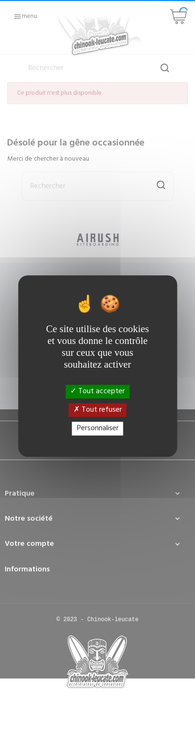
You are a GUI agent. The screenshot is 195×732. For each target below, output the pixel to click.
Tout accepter (97, 391)
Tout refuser (98, 410)
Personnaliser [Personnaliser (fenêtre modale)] (98, 428)
